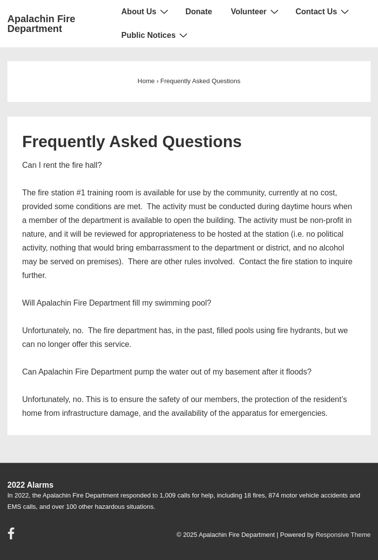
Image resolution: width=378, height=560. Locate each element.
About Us (146, 11)
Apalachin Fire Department (41, 23)
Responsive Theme (343, 534)
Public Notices (156, 35)
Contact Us (323, 11)
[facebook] (12, 537)
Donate (199, 11)
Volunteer (256, 11)
